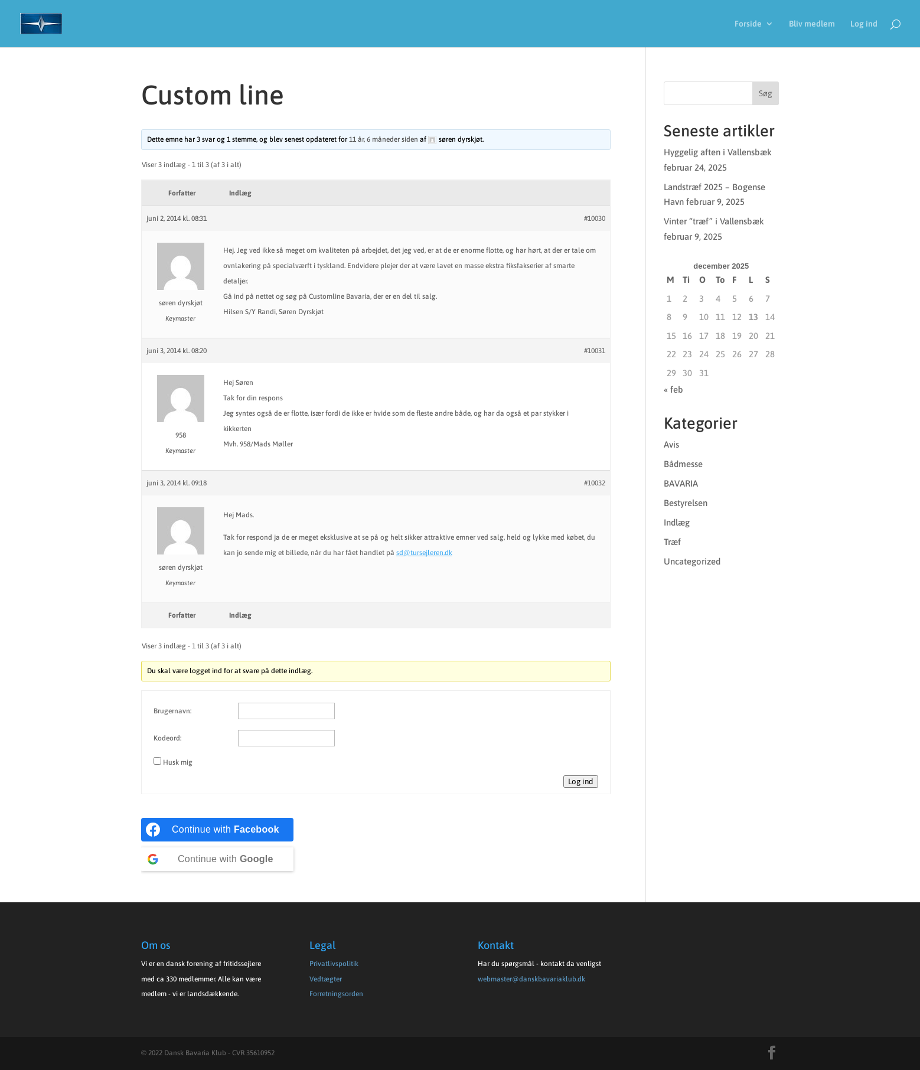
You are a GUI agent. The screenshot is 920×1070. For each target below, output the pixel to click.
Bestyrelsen (685, 503)
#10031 (594, 351)
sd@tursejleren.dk (424, 553)
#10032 (594, 483)
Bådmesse (683, 464)
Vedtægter (325, 979)
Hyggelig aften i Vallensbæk (718, 152)
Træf (672, 542)
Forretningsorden (336, 994)
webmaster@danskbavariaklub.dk (531, 979)
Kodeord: (167, 738)
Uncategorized (692, 561)
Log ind (863, 23)
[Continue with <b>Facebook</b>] (217, 829)
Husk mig (178, 762)
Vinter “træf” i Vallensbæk (714, 221)
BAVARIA (681, 483)
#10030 (594, 218)
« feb (673, 389)
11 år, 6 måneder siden (383, 139)
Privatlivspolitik (333, 964)
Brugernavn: (172, 711)
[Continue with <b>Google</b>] (217, 859)
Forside (748, 23)
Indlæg (677, 522)
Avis (671, 444)
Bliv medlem (812, 23)
